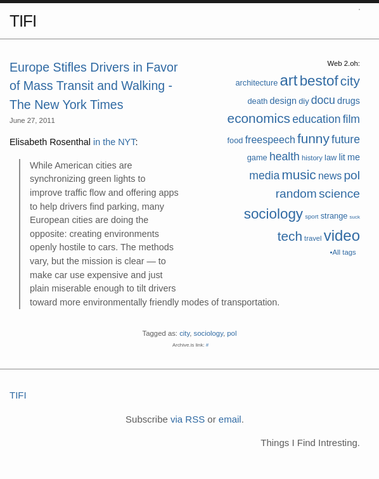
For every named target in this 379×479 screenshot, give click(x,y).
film (351, 119)
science (339, 193)
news (330, 175)
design (283, 101)
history (312, 158)
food (235, 140)
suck (355, 217)
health (284, 156)
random (296, 193)
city (350, 80)
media (264, 175)
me (353, 157)
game (257, 157)
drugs (348, 101)
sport (311, 216)
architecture (256, 82)
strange (334, 215)
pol (352, 175)
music (298, 174)
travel (312, 238)
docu (323, 100)
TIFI (23, 20)
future (345, 139)
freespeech (270, 139)
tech (290, 236)
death (257, 101)
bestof (319, 81)
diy (304, 101)
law (330, 157)
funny (313, 138)
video (342, 235)
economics (259, 118)
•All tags (343, 252)
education (316, 119)
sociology (273, 214)
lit (341, 157)
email (230, 419)
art (288, 80)
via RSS (187, 419)
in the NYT (114, 142)
